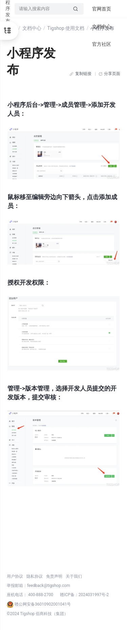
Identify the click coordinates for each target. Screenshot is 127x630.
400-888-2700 (40, 594)
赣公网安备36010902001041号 (39, 604)
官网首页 (101, 9)
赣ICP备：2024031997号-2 (84, 594)
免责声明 (54, 576)
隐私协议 (34, 576)
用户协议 (15, 576)
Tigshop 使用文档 (66, 28)
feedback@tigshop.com (48, 585)
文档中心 (31, 28)
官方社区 (101, 44)
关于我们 (74, 576)
